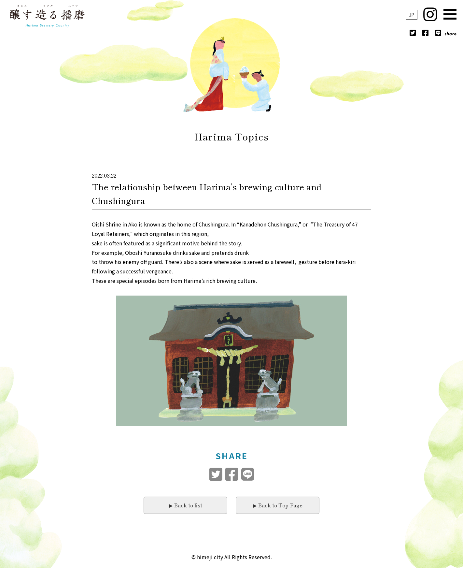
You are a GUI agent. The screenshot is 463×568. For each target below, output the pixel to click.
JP (411, 14)
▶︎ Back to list (185, 505)
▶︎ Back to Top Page (277, 505)
